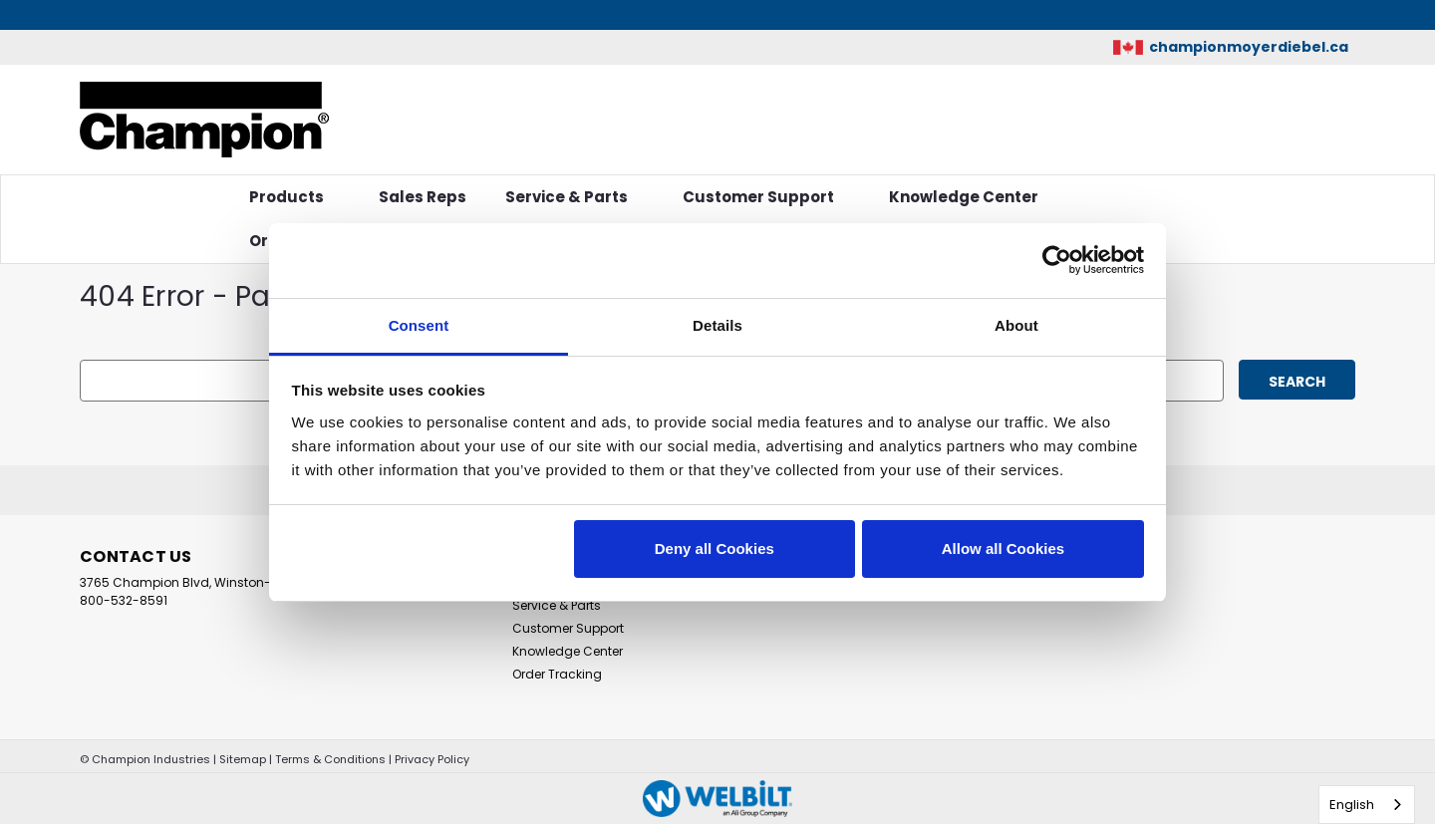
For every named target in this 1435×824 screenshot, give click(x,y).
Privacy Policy (432, 759)
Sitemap (242, 759)
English (1351, 804)
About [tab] (1016, 325)
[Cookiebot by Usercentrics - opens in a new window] (1057, 260)
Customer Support (766, 196)
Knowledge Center (971, 196)
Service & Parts (574, 196)
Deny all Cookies (714, 548)
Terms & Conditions (330, 759)
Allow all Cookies (1003, 548)
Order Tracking (557, 674)
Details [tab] (717, 325)
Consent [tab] (419, 325)
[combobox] (1366, 804)
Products (294, 196)
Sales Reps (422, 196)
